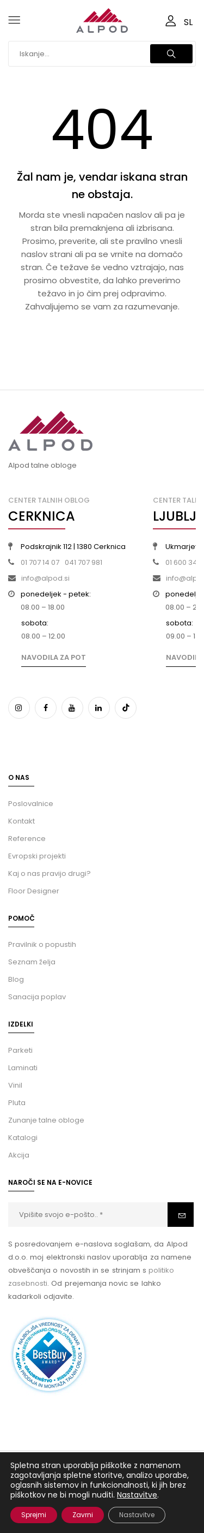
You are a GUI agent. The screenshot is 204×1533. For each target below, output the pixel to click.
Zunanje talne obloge (46, 1120)
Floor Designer (33, 891)
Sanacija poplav (37, 997)
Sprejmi (33, 1514)
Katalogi (23, 1137)
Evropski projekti (37, 856)
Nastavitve (137, 1495)
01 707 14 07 (40, 562)
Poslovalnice (30, 803)
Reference (27, 838)
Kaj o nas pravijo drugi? (49, 873)
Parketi (20, 1050)
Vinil (15, 1085)
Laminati (23, 1068)
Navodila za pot (53, 657)
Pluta (17, 1102)
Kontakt (21, 821)
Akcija (18, 1155)
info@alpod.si (45, 578)
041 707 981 (83, 562)
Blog (16, 979)
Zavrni (82, 1514)
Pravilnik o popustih (42, 944)
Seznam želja (31, 962)
